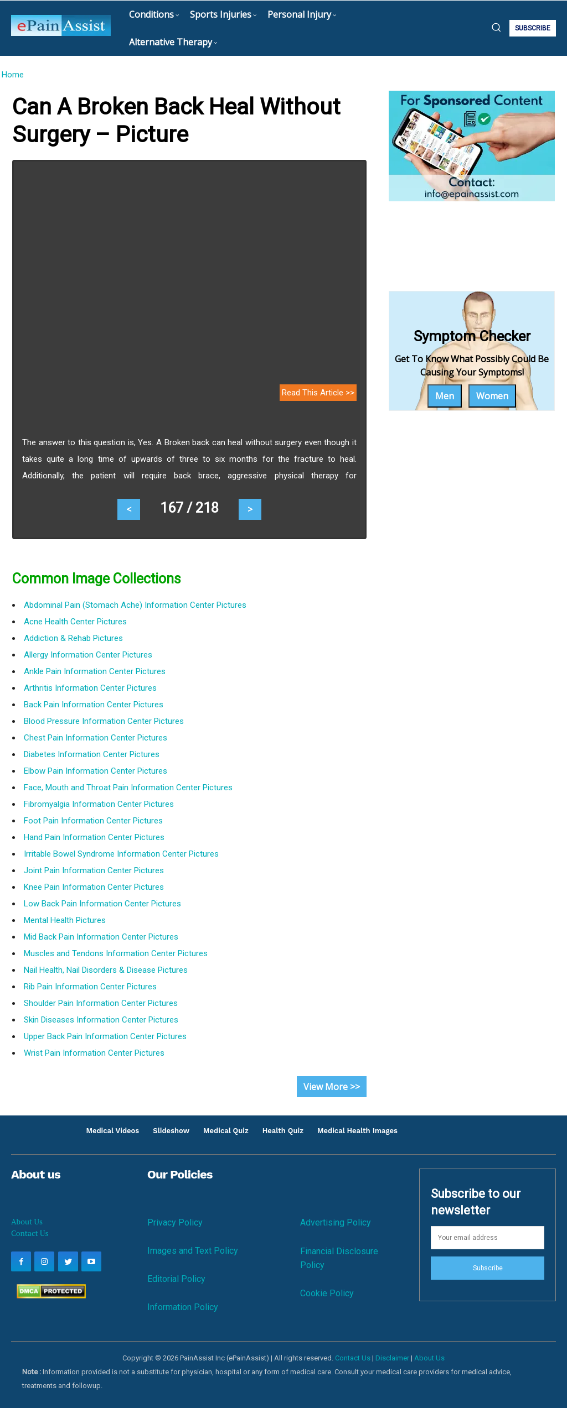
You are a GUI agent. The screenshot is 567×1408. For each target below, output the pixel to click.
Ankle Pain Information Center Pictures (95, 671)
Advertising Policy (335, 1222)
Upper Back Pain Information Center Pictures (105, 1036)
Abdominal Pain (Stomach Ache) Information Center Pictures (135, 605)
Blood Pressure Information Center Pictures (104, 721)
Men (444, 396)
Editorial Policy (176, 1279)
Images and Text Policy (192, 1250)
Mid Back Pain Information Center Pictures (101, 937)
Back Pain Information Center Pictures (93, 705)
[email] (487, 1237)
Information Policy (182, 1307)
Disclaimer (392, 1358)
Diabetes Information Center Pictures (91, 754)
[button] (496, 27)
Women (492, 396)
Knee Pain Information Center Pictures (94, 887)
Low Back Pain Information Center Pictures (102, 904)
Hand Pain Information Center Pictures (94, 837)
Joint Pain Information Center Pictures (94, 870)
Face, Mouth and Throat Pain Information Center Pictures (128, 787)
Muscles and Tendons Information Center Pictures (116, 953)
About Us (27, 1221)
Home (12, 75)
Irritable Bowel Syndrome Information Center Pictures (121, 854)
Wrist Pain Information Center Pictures (94, 1053)
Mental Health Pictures (65, 920)
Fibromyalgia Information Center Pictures (99, 804)
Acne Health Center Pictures (75, 622)
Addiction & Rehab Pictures (73, 638)
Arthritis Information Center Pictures (90, 688)
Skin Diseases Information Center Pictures (101, 1020)
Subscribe (488, 1268)
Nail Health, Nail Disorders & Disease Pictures (106, 970)
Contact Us (30, 1233)
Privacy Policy (175, 1222)
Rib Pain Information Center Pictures (90, 987)
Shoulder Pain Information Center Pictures (101, 1003)
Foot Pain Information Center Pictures (93, 821)
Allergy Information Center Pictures (88, 655)
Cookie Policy (327, 1293)
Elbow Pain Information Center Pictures (95, 771)
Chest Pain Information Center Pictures (95, 738)
